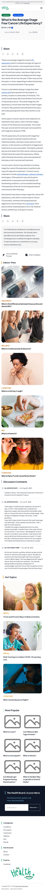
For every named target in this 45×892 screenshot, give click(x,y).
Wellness (5, 346)
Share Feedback (32, 254)
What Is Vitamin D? (9, 433)
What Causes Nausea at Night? (16, 700)
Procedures (7, 830)
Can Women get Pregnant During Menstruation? (10, 779)
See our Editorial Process (9, 255)
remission (30, 203)
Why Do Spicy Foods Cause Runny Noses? (18, 476)
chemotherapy (22, 174)
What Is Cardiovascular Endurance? (16, 349)
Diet (3, 430)
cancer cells (6, 92)
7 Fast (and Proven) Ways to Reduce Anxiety (21, 617)
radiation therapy (36, 174)
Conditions (6, 388)
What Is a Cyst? (9, 732)
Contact (6, 855)
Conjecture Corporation (21, 886)
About (5, 852)
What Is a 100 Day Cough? (12, 391)
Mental (6, 613)
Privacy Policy (5, 889)
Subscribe (34, 808)
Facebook (6, 864)
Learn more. (27, 3)
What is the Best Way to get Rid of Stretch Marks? (31, 779)
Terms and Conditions (16, 889)
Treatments (6, 301)
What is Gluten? (29, 755)
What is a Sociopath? (12, 755)
